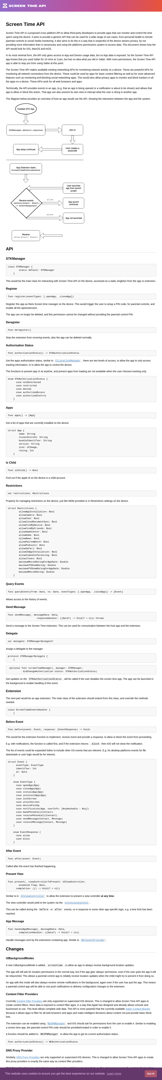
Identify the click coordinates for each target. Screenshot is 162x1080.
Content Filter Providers (29, 999)
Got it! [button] (150, 1073)
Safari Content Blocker (138, 1007)
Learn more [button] (114, 1073)
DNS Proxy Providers (28, 1055)
